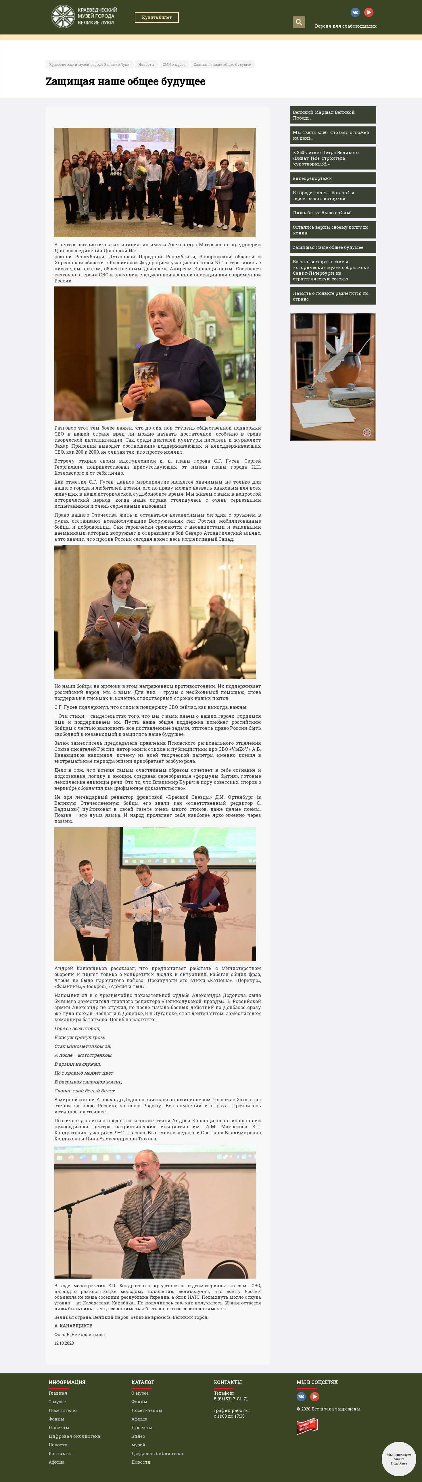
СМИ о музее (174, 64)
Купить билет (157, 17)
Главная (58, 43)
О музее (57, 1401)
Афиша (345, 43)
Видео (138, 1436)
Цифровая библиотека (74, 1436)
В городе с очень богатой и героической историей (323, 195)
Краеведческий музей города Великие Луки (89, 64)
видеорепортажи (312, 178)
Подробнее (399, 1463)
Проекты (187, 43)
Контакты (315, 43)
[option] (333, 377)
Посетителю (63, 1410)
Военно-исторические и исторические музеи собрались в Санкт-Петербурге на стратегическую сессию (331, 270)
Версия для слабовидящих (346, 26)
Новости (146, 64)
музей (138, 1445)
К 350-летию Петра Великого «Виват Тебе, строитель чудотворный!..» (326, 158)
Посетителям (146, 1410)
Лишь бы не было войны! (322, 212)
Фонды (57, 1419)
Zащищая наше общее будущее (222, 64)
